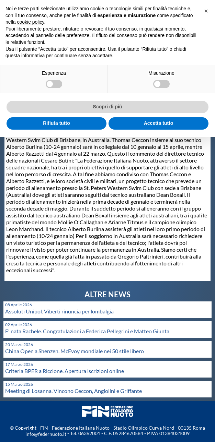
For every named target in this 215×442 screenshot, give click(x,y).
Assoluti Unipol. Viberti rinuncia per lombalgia (59, 311)
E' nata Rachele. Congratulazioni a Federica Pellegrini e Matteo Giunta (87, 331)
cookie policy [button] (30, 22)
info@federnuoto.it (45, 434)
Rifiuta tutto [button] (56, 123)
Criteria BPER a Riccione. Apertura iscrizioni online (64, 371)
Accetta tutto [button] (158, 123)
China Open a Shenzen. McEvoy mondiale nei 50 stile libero (74, 351)
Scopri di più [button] (107, 106)
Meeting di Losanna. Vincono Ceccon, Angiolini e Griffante (73, 390)
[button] (206, 10)
